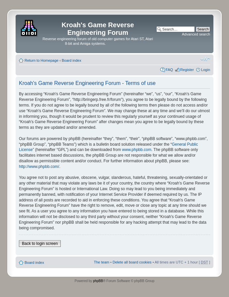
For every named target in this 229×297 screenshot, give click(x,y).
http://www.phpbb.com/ (39, 166)
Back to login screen (40, 243)
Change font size (205, 59)
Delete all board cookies (132, 262)
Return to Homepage (41, 60)
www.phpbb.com (136, 149)
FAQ (169, 70)
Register (187, 70)
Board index (71, 60)
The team (101, 262)
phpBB (98, 281)
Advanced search (196, 34)
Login (205, 70)
